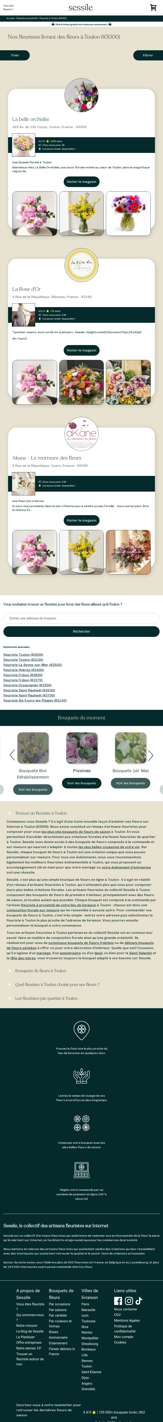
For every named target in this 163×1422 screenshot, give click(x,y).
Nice (85, 1327)
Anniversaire (58, 1337)
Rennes (87, 1361)
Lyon (85, 1315)
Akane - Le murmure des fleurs (46, 457)
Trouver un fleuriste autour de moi (30, 1359)
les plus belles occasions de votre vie (109, 847)
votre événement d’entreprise (126, 867)
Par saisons (57, 1310)
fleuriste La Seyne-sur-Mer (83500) (32, 665)
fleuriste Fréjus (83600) (23, 675)
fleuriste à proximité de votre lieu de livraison (58, 905)
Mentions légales (127, 1321)
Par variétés (58, 1315)
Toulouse (88, 1321)
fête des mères (23, 958)
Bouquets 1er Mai (130, 770)
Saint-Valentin (140, 953)
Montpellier (90, 1338)
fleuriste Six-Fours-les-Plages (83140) (35, 700)
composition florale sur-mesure (33, 910)
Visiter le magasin (81, 182)
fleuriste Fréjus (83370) (23, 680)
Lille (85, 1355)
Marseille (88, 1310)
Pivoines (82, 770)
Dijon (85, 1378)
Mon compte (123, 1337)
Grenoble (88, 1389)
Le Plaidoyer (25, 1337)
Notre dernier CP (28, 1348)
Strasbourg (90, 1344)
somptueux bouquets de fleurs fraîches (81, 943)
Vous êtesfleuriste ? (8, 7)
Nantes (87, 1332)
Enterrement (58, 1343)
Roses (53, 1332)
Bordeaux (89, 1349)
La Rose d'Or (26, 289)
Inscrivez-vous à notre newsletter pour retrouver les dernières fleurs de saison (48, 1410)
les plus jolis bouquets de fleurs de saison (76, 832)
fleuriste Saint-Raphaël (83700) (29, 695)
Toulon (87, 1366)
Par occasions (59, 1304)
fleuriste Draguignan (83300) (27, 685)
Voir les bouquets (32, 789)
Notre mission (27, 1326)
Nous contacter (125, 1309)
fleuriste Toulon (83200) (23, 655)
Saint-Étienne (91, 1372)
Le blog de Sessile (30, 1331)
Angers (87, 1383)
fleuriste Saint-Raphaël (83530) (29, 690)
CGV (117, 1315)
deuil (98, 953)
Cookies (120, 1342)
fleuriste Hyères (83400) (23, 670)
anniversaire (70, 953)
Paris (85, 1304)
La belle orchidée (30, 119)
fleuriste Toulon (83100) (23, 660)
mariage (44, 953)
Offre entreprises (29, 1343)
